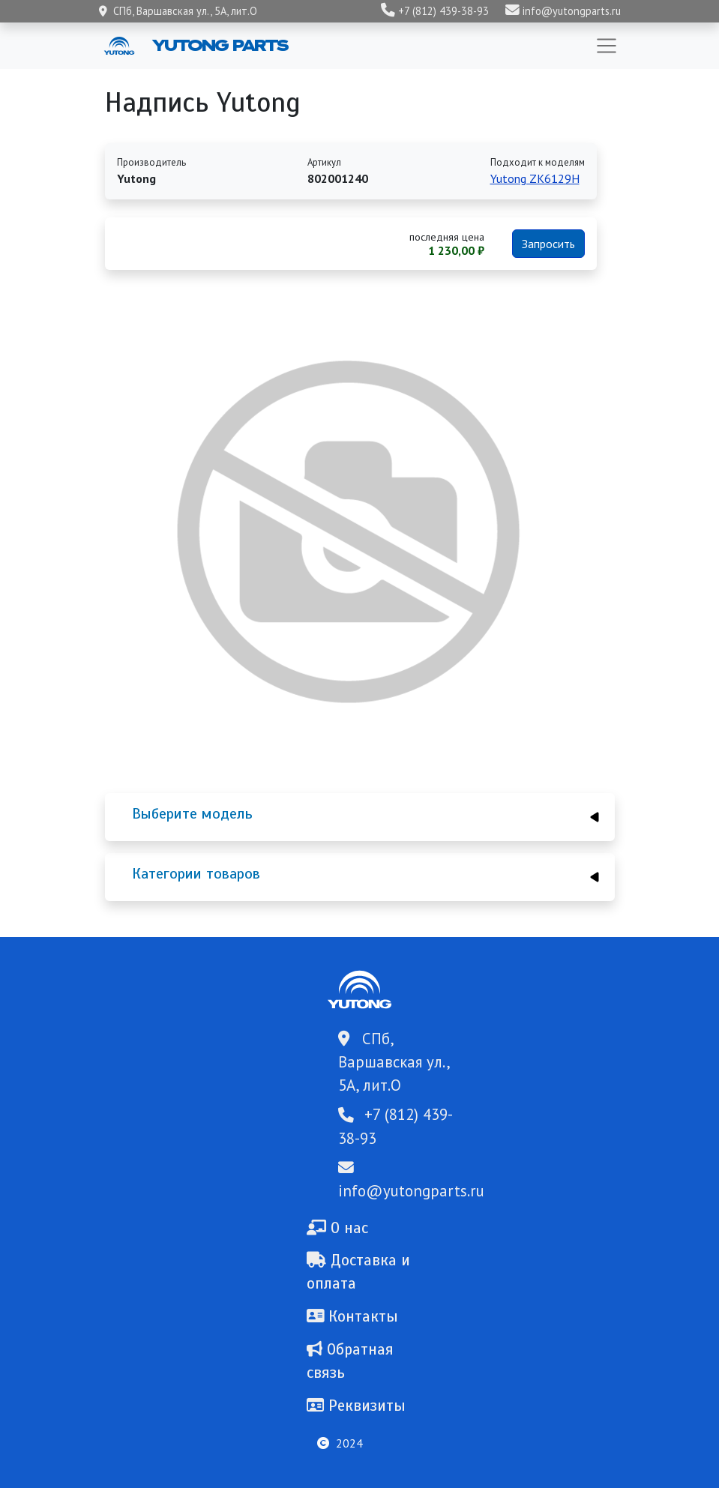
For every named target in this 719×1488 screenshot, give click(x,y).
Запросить (548, 243)
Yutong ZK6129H (535, 178)
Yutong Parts (218, 44)
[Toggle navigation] (606, 45)
